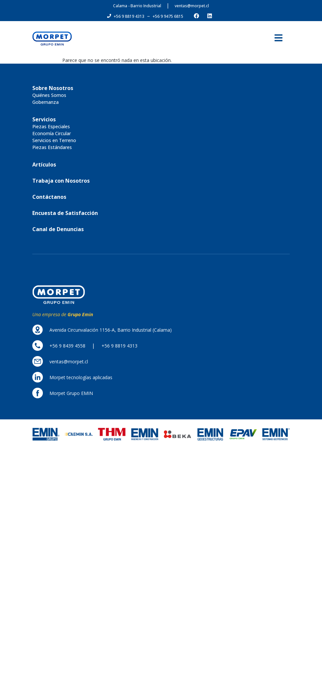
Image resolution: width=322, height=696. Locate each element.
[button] (129, 16)
